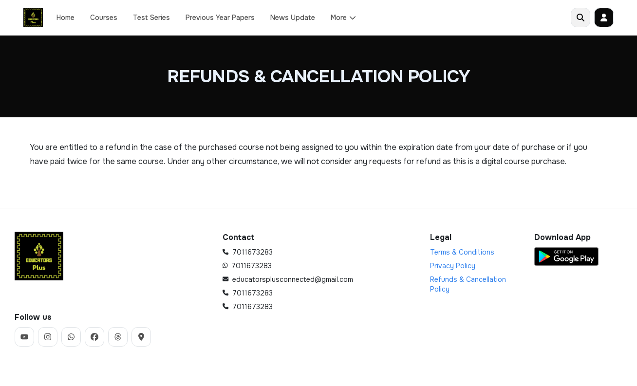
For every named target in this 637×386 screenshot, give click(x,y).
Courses (103, 17)
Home (65, 17)
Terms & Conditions (462, 252)
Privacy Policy (452, 265)
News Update (292, 17)
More (343, 17)
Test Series (151, 17)
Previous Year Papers (220, 17)
